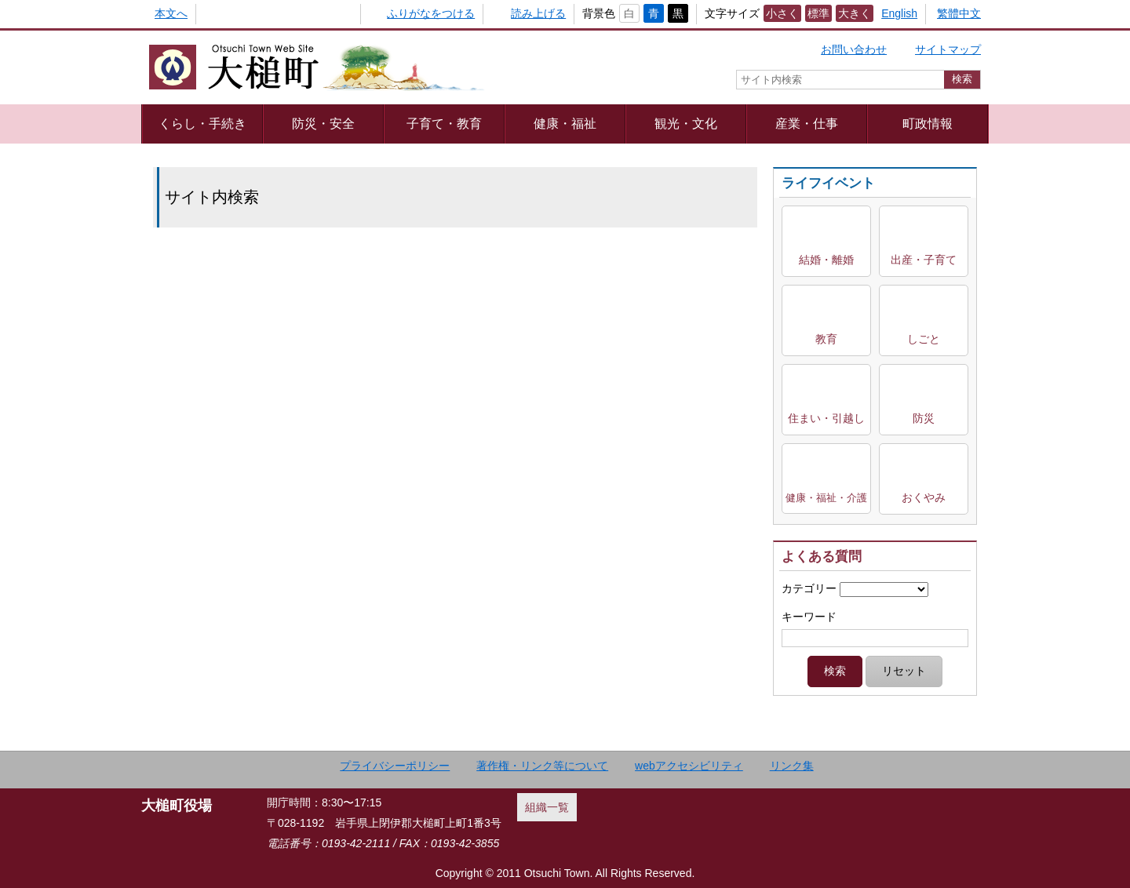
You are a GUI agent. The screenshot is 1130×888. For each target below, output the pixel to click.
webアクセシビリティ (689, 765)
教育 (826, 339)
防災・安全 (323, 123)
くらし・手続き (202, 123)
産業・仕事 (806, 123)
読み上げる (538, 13)
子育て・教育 (444, 123)
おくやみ (924, 497)
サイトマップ (948, 49)
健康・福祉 (565, 123)
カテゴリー (809, 588)
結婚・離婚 (826, 259)
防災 (924, 418)
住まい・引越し (826, 418)
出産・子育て (924, 259)
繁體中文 (959, 13)
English (899, 13)
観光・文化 (685, 123)
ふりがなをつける (431, 13)
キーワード (809, 616)
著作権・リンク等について (542, 765)
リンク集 (792, 765)
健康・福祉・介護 (826, 498)
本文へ (171, 13)
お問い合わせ (854, 49)
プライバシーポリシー (395, 765)
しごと (923, 339)
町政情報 (927, 123)
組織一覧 (547, 807)
